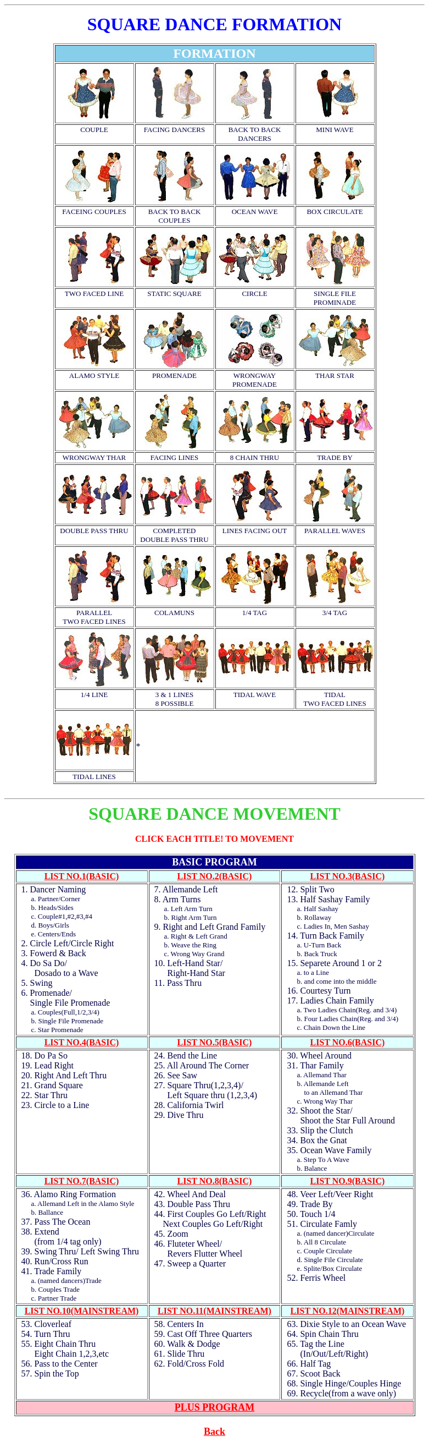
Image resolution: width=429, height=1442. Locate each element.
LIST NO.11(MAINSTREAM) (214, 1310)
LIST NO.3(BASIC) (347, 876)
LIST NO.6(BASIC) (347, 1042)
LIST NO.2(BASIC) (214, 876)
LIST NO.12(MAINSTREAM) (348, 1310)
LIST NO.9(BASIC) (347, 1181)
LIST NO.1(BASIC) (81, 876)
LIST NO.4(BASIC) (81, 1042)
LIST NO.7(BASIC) (81, 1181)
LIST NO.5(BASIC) (214, 1042)
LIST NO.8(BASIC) (214, 1181)
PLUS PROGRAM (215, 1407)
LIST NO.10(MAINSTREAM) (82, 1310)
